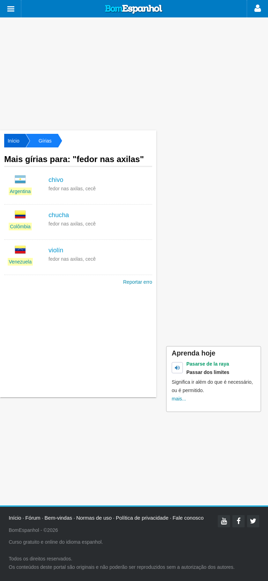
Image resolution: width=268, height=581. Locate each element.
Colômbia (20, 226)
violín (56, 250)
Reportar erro (137, 282)
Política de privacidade (142, 518)
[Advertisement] (134, 73)
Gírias (44, 141)
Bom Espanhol (134, 9)
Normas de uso (94, 518)
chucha (59, 215)
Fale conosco (187, 518)
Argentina (20, 191)
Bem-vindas (58, 518)
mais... (179, 399)
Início (13, 141)
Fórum (32, 518)
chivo (56, 179)
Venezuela (20, 262)
